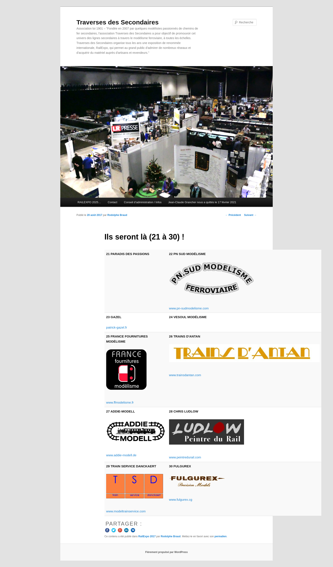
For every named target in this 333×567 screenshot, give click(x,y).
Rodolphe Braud (117, 215)
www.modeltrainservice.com (126, 511)
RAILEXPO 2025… (89, 202)
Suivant (250, 215)
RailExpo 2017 (146, 536)
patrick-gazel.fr (116, 327)
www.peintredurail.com (185, 457)
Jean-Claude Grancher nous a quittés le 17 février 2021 (202, 202)
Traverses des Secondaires (117, 22)
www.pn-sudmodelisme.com (189, 308)
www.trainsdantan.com (185, 375)
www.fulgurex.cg (180, 499)
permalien (220, 536)
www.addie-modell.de (121, 455)
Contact (112, 202)
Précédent (233, 215)
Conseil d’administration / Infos (143, 202)
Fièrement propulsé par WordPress (166, 552)
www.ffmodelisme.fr (120, 402)
